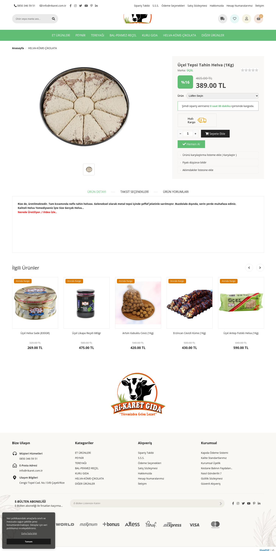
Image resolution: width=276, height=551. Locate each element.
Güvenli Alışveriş (210, 481)
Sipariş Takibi (142, 5)
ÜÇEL (190, 70)
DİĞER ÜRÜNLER (213, 35)
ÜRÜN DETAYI (96, 189)
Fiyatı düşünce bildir (194, 152)
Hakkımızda (217, 5)
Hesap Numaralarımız (240, 5)
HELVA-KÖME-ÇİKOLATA (179, 35)
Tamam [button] (29, 541)
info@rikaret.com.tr (53, 5)
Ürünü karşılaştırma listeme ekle (201, 144)
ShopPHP (265, 547)
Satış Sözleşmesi (197, 5)
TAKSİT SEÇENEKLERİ (134, 189)
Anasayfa (18, 48)
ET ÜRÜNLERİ (61, 35)
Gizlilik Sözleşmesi (211, 476)
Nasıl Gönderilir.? (211, 470)
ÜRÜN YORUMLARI (176, 189)
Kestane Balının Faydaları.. (216, 465)
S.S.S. (155, 5)
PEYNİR (81, 35)
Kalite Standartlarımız (214, 455)
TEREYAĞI (97, 35)
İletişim (259, 5)
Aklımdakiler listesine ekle (197, 159)
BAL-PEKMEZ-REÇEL (123, 35)
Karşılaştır (229, 144)
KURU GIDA (150, 35)
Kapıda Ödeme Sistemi (214, 450)
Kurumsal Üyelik (210, 460)
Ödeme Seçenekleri (173, 5)
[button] (260, 265)
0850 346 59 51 (24, 5)
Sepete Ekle (215, 134)
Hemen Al (245, 134)
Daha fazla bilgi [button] (29, 533)
